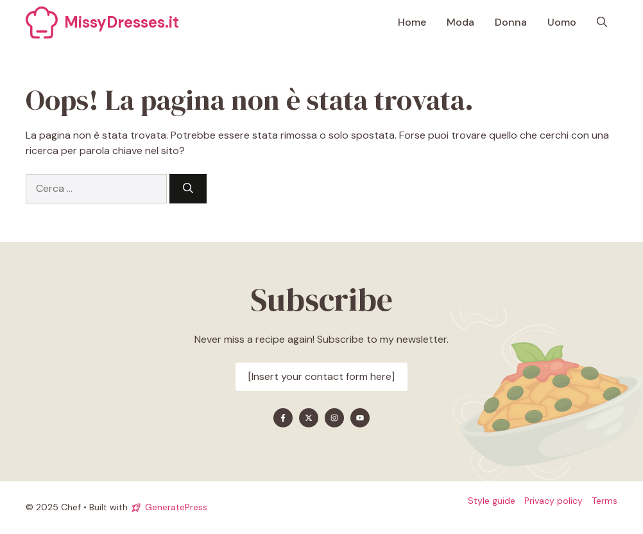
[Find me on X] (308, 417)
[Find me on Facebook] (283, 417)
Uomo (561, 22)
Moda (460, 22)
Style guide (491, 500)
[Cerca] (188, 188)
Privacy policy (553, 500)
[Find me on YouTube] (360, 417)
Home (412, 22)
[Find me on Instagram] (334, 417)
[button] (602, 22)
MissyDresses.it (121, 22)
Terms (604, 500)
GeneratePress (176, 507)
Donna (511, 22)
